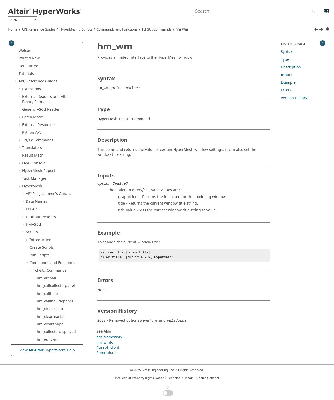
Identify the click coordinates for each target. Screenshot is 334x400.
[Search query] (255, 11)
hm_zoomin (47, 243)
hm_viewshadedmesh (56, 174)
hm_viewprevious (52, 112)
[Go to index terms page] (320, 13)
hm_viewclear (49, 43)
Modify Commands (52, 291)
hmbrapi (44, 258)
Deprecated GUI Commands (54, 268)
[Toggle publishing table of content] (11, 43)
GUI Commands (156, 29)
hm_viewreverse (51, 135)
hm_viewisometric (52, 82)
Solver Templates (41, 307)
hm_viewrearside (52, 128)
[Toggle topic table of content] (322, 43)
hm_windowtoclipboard (57, 212)
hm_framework (109, 338)
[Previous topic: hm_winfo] (316, 30)
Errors (286, 90)
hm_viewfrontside (52, 74)
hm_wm (182, 29)
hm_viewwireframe (53, 204)
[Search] (312, 12)
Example (288, 82)
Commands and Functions (117, 29)
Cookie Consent (207, 377)
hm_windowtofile (52, 220)
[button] (35, 43)
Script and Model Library (43, 335)
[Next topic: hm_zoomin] (322, 30)
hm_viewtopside (51, 181)
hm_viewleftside (51, 97)
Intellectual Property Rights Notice (139, 377)
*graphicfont (107, 348)
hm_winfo (45, 227)
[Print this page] (328, 29)
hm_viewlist (47, 105)
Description (291, 67)
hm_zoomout (48, 250)
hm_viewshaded (51, 159)
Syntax (286, 52)
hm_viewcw (47, 51)
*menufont (106, 353)
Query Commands (52, 299)
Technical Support (180, 377)
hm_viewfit (46, 66)
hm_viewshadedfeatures (58, 166)
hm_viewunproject (53, 189)
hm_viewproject (50, 120)
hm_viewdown (49, 59)
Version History (294, 98)
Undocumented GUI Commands (57, 281)
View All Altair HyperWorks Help (47, 350)
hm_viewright (49, 143)
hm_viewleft (47, 89)
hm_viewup (47, 197)
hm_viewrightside (52, 151)
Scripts (87, 29)
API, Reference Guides (38, 29)
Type (285, 59)
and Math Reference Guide (48, 325)
